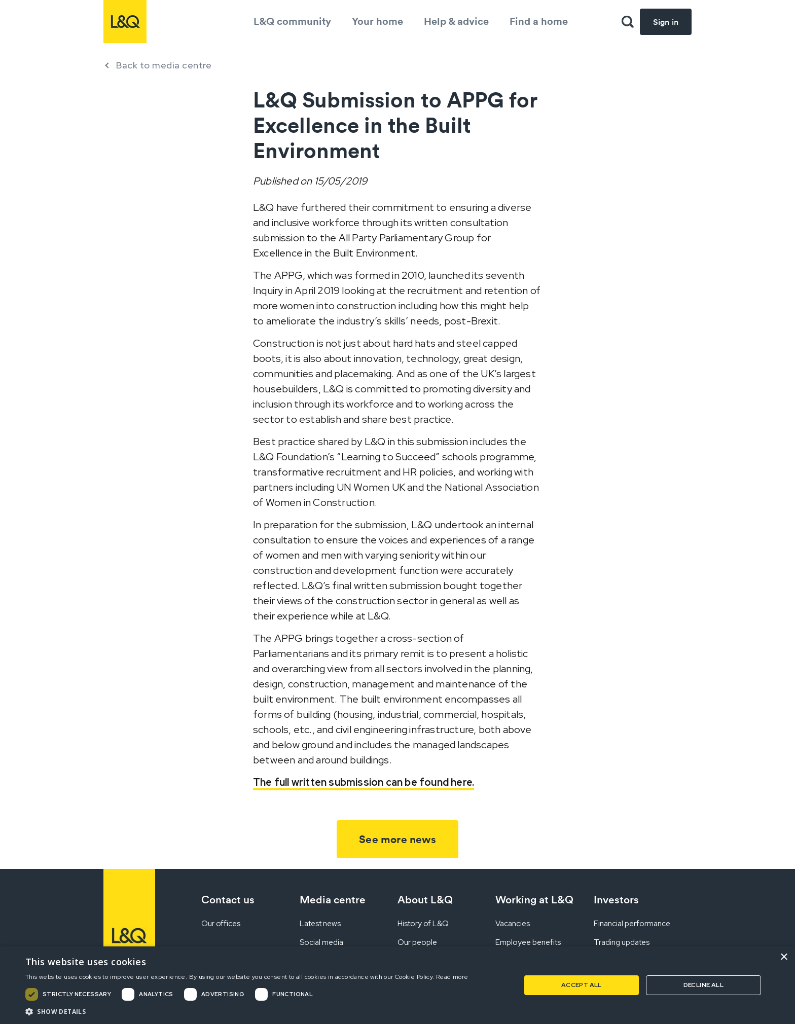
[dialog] (397, 985)
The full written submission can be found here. (363, 782)
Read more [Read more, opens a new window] (452, 977)
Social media (321, 942)
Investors (616, 899)
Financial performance (632, 924)
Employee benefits (528, 942)
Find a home (539, 21)
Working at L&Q (534, 899)
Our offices (220, 924)
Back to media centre (163, 65)
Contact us (228, 899)
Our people (417, 942)
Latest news (320, 924)
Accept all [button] (581, 985)
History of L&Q (423, 924)
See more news (397, 839)
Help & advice (456, 21)
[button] (246, 1011)
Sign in (665, 22)
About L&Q (425, 899)
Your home (377, 21)
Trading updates (621, 942)
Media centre (333, 899)
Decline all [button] (703, 985)
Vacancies (512, 924)
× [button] (783, 957)
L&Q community (292, 21)
